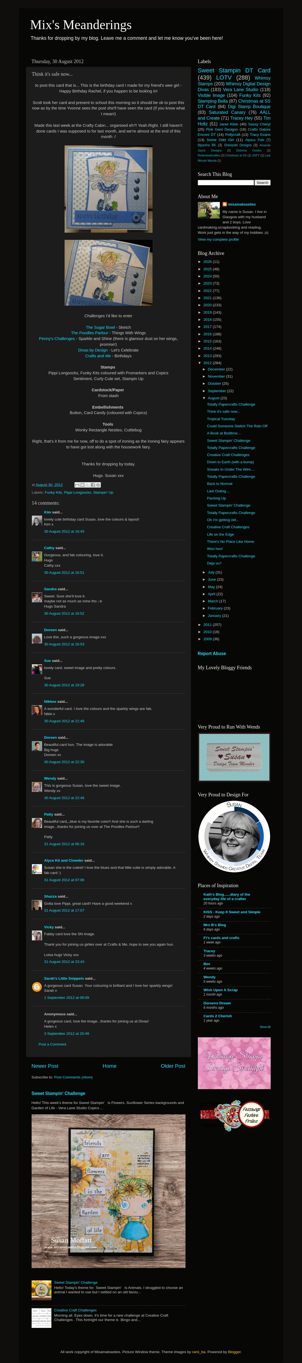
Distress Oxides (248, 150)
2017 (208, 327)
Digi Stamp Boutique (249, 106)
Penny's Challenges (57, 338)
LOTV (224, 77)
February (216, 608)
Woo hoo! (215, 549)
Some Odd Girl (220, 140)
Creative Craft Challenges (75, 1310)
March (213, 601)
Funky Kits (53, 492)
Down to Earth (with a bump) (230, 462)
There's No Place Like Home (230, 541)
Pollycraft (232, 135)
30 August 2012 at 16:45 (64, 531)
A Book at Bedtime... (223, 433)
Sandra (50, 589)
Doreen (50, 630)
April (212, 594)
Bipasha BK (207, 145)
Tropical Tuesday (221, 419)
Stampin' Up (103, 492)
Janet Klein (228, 124)
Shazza (50, 896)
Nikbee (50, 701)
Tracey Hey (241, 118)
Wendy (50, 778)
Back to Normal (219, 484)
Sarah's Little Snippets (64, 978)
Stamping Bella (213, 101)
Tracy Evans (260, 135)
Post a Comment (53, 1044)
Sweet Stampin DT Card (234, 70)
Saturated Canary (227, 112)
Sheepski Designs (238, 145)
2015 (208, 341)
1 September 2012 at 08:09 (66, 998)
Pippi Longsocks (77, 492)
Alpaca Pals (254, 140)
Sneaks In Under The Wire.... (231, 469)
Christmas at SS (236, 155)
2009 (208, 639)
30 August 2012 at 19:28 (64, 685)
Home (110, 1066)
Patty (48, 814)
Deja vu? (214, 563)
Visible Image (211, 95)
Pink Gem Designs (222, 129)
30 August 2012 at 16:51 (64, 573)
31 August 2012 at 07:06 (64, 880)
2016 (208, 334)
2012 (208, 363)
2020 (208, 305)
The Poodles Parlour (89, 333)
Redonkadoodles (209, 155)
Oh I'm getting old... (223, 520)
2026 (208, 262)
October (215, 383)
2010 (208, 632)
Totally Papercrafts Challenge (231, 404)
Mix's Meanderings (81, 24)
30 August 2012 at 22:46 (64, 798)
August (214, 398)
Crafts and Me (98, 356)
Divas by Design (93, 350)
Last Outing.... (218, 491)
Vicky (49, 927)
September (217, 391)
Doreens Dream (217, 1003)
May (212, 587)
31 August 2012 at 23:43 (64, 962)
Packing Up (216, 498)
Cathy (49, 548)
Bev (207, 964)
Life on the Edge (220, 534)
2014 (208, 348)
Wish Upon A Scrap (221, 990)
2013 (208, 356)
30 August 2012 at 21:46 (64, 721)
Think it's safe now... (223, 411)
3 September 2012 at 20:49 (66, 1034)
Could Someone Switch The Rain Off (237, 426)
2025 (208, 269)
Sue (47, 661)
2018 (208, 319)
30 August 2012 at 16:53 (64, 644)
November (217, 376)
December (217, 369)
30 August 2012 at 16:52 (64, 613)
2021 (208, 298)
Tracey (209, 951)
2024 (208, 276)
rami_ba (199, 1352)
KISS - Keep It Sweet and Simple (232, 912)
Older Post (173, 1066)
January (215, 616)
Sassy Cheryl (259, 124)
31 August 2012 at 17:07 (64, 910)
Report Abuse (212, 653)
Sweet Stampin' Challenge (58, 1093)
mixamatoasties (242, 204)
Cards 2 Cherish (218, 1016)
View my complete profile (218, 239)
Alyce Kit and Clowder (64, 860)
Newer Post (45, 1066)
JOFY (256, 155)
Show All (265, 1026)
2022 (208, 291)
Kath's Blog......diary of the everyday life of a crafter (227, 896)
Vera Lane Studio (240, 89)
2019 (208, 312)
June (212, 579)
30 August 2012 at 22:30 (64, 762)
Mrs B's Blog (215, 925)
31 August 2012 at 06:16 (64, 844)
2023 (208, 283)
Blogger (234, 1352)
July (212, 572)
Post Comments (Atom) (73, 1077)
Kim (47, 512)
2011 (208, 625)
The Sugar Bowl (100, 327)
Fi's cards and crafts (222, 938)
